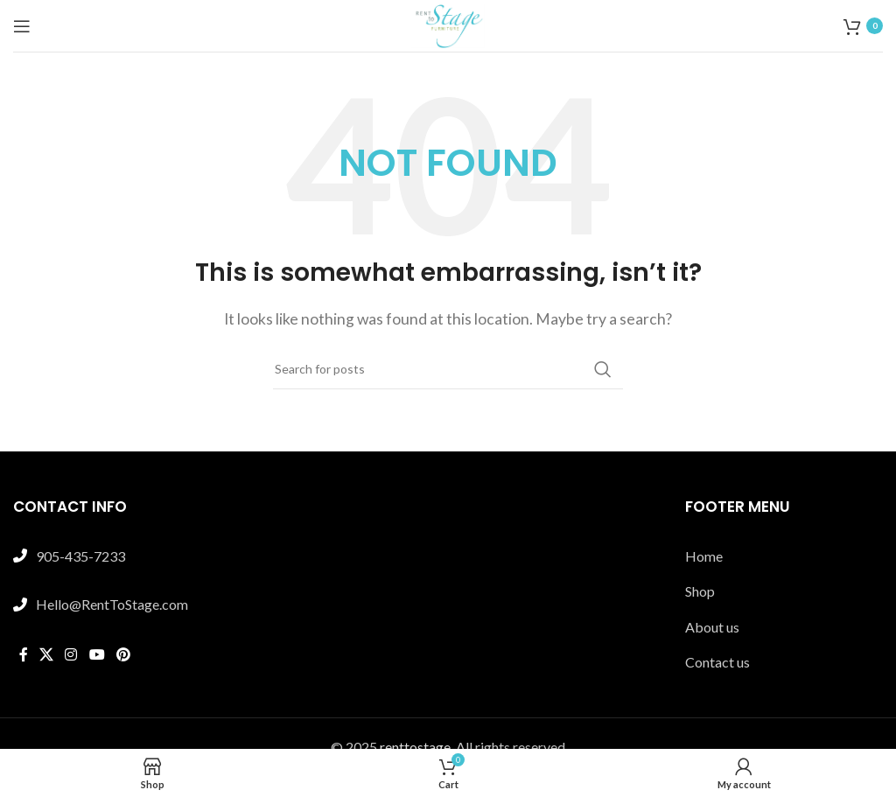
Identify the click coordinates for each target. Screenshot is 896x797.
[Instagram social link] (71, 655)
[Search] (448, 369)
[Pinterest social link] (123, 655)
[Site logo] (448, 24)
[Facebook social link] (23, 655)
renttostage (415, 746)
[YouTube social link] (96, 655)
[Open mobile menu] (21, 26)
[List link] (784, 556)
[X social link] (46, 655)
